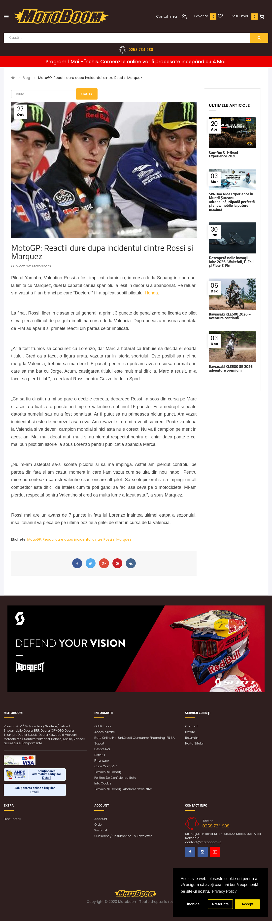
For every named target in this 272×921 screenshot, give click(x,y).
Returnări (192, 738)
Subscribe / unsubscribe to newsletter (123, 836)
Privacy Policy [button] (224, 891)
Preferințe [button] (220, 904)
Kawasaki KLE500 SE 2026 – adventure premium (232, 368)
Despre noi (102, 749)
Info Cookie (102, 783)
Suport (99, 743)
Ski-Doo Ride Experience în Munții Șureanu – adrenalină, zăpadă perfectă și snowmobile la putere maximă (232, 201)
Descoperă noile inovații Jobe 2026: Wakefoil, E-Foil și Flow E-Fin (231, 261)
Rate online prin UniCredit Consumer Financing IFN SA (134, 738)
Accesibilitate (104, 732)
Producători (12, 819)
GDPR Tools (102, 726)
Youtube (215, 852)
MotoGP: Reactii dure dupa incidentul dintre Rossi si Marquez (90, 77)
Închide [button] (193, 904)
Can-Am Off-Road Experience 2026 (223, 154)
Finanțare (101, 760)
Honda (151, 292)
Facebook (190, 852)
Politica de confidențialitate (115, 778)
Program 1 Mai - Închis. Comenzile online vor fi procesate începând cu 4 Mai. (136, 62)
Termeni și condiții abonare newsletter (123, 789)
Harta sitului (194, 743)
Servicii (99, 755)
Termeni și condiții (108, 772)
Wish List (100, 830)
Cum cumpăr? (105, 766)
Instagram (203, 852)
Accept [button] (247, 904)
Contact (191, 726)
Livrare (190, 732)
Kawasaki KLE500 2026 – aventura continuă (230, 316)
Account (100, 819)
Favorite (201, 16)
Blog (26, 77)
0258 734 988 (141, 49)
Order (98, 824)
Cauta (87, 94)
